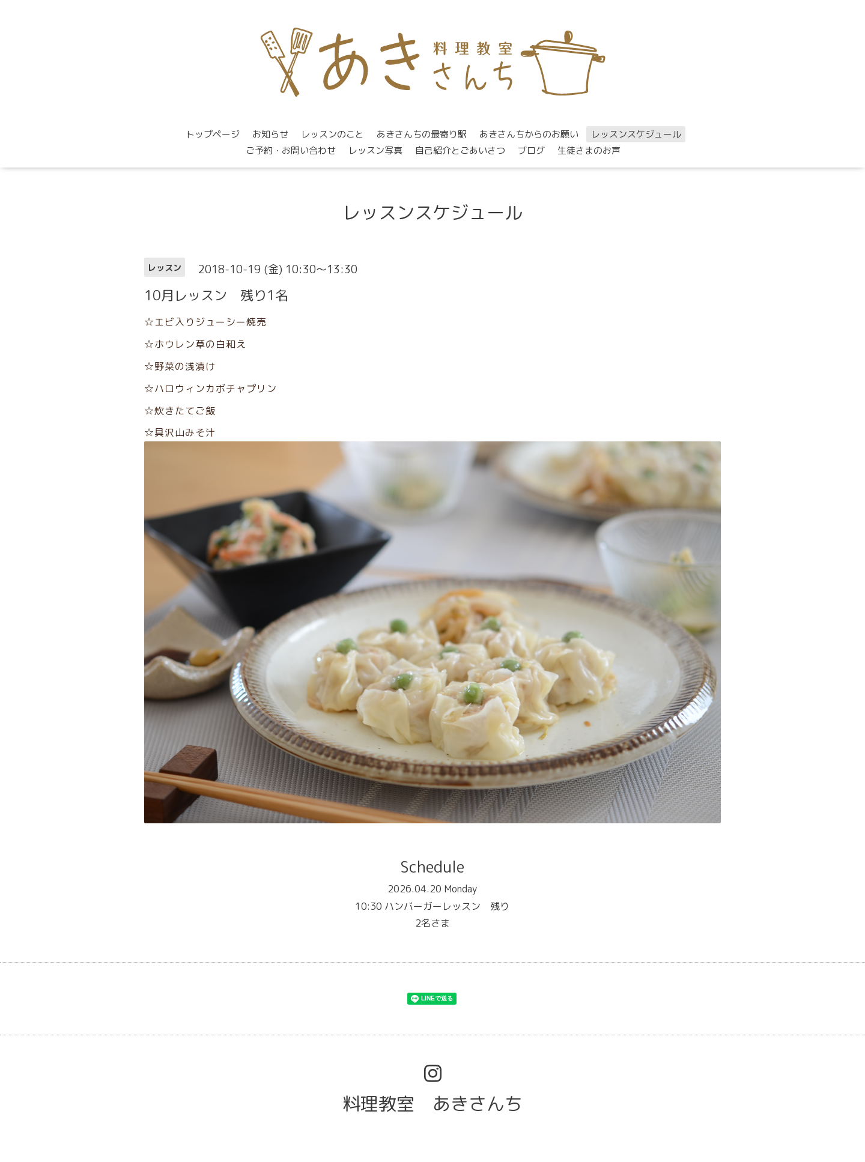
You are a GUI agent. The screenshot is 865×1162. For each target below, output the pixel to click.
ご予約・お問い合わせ (291, 150)
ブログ (531, 150)
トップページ (213, 134)
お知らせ (270, 134)
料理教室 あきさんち (432, 1103)
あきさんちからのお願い (528, 134)
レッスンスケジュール (636, 134)
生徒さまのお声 (589, 150)
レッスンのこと (332, 134)
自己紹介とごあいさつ (460, 150)
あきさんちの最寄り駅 (422, 134)
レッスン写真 (375, 150)
